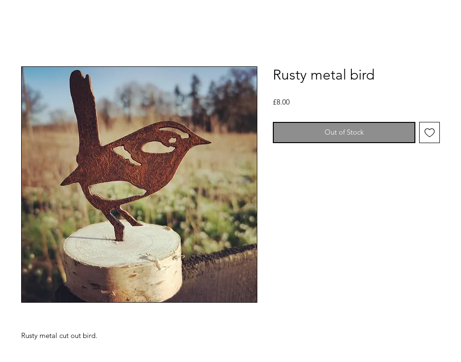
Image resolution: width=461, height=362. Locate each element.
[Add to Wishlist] (429, 132)
